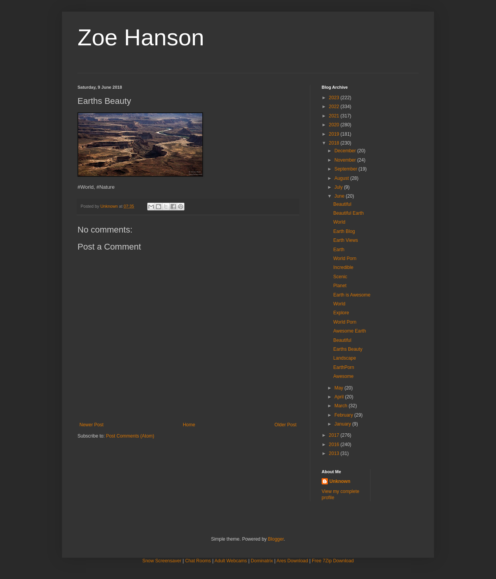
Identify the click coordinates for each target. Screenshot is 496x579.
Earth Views (345, 240)
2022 (335, 106)
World (339, 222)
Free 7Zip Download (333, 560)
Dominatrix (262, 560)
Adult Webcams (231, 560)
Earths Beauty (347, 349)
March (341, 405)
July (339, 187)
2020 (335, 125)
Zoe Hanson (141, 37)
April (339, 397)
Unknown (339, 481)
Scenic (340, 276)
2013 (335, 453)
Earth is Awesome (351, 295)
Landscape (344, 358)
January (343, 424)
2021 (335, 116)
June (340, 196)
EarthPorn (343, 367)
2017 (335, 435)
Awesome (343, 376)
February (344, 415)
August (342, 178)
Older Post (285, 424)
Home (189, 424)
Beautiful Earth (348, 213)
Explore (341, 312)
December (345, 150)
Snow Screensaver (161, 560)
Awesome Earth (349, 331)
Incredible (343, 267)
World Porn (344, 258)
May (339, 388)
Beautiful (342, 204)
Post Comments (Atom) (130, 436)
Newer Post (91, 424)
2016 (335, 444)
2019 (335, 134)
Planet (339, 285)
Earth (338, 249)
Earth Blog (344, 231)
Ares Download (292, 560)
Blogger (276, 539)
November (345, 160)
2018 (335, 143)
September (346, 169)
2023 (335, 97)
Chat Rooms (198, 560)
